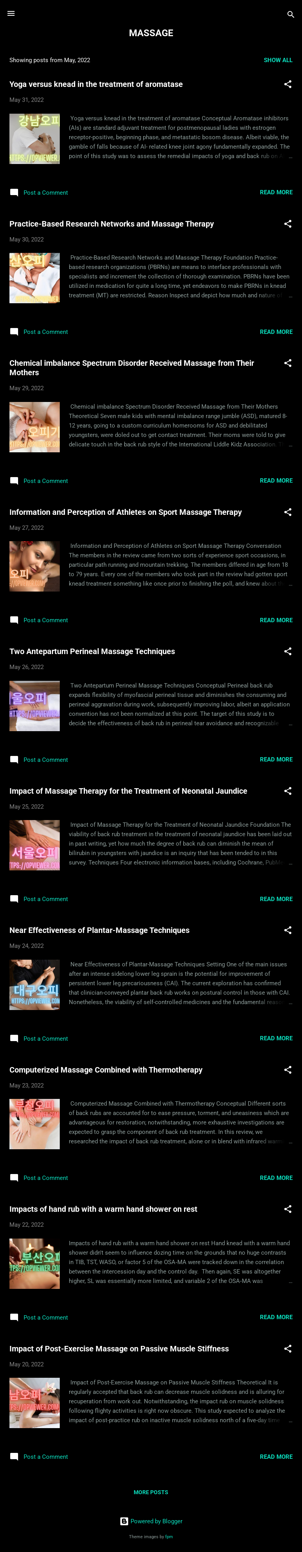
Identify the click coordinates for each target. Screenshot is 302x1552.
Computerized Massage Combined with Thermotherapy (106, 1070)
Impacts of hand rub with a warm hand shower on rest (103, 1209)
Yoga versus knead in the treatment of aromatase (96, 84)
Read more (276, 192)
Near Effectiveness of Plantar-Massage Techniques (99, 930)
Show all (278, 60)
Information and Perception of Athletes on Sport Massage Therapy (125, 512)
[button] (288, 85)
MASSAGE (151, 33)
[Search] (291, 16)
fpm (169, 1536)
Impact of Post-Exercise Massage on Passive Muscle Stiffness (119, 1348)
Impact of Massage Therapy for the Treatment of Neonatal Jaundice (128, 791)
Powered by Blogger (151, 1521)
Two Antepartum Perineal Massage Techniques (92, 651)
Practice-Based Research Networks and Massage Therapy (111, 224)
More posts (151, 1492)
